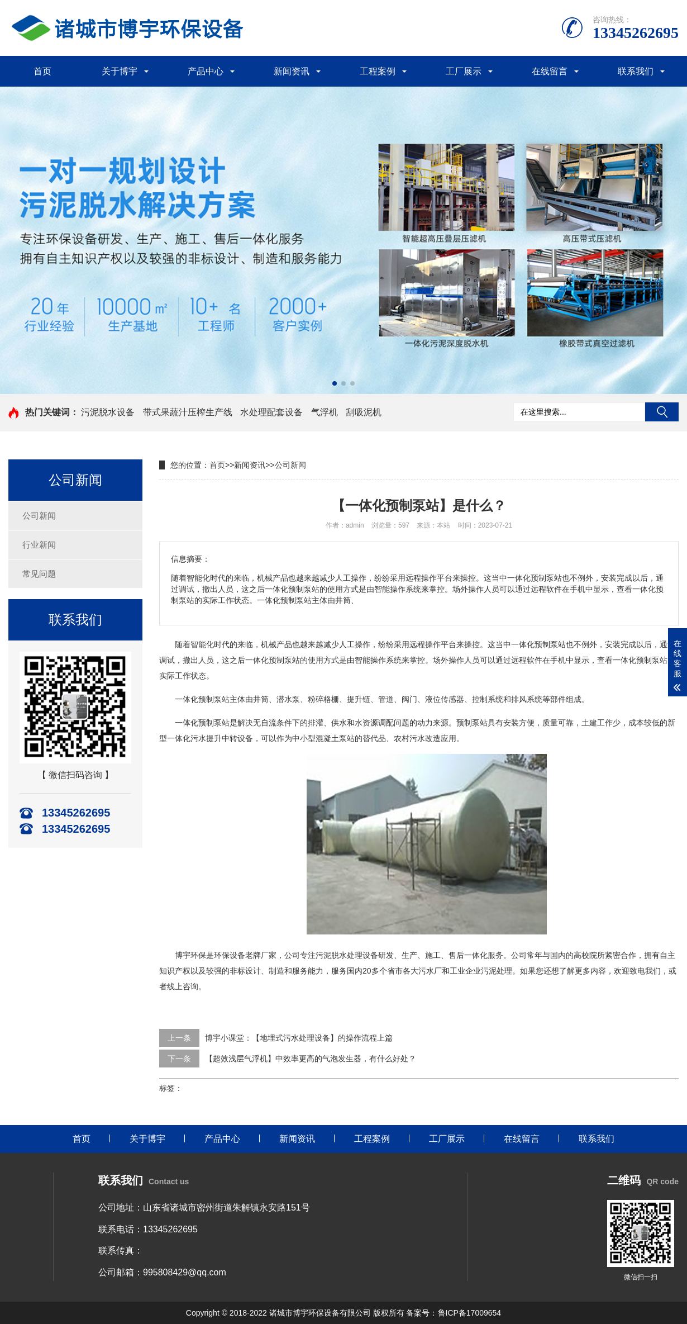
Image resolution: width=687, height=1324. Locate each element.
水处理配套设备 (271, 412)
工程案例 (377, 71)
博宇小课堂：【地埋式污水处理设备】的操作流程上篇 (299, 1037)
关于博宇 (119, 71)
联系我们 (635, 71)
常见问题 (39, 573)
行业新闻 (39, 544)
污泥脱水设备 (108, 412)
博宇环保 (190, 955)
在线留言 (549, 71)
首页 (42, 71)
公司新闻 (39, 515)
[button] (334, 383)
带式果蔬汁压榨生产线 (187, 412)
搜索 (662, 411)
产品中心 (205, 71)
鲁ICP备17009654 (470, 1312)
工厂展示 (463, 71)
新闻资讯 (291, 71)
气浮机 (324, 412)
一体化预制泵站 (538, 644)
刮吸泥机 (363, 412)
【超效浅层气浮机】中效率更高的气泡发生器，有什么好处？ (310, 1058)
